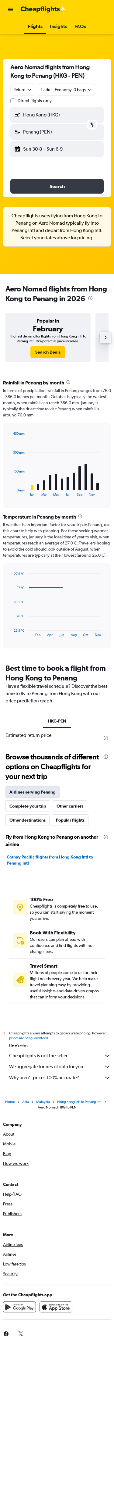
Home (10, 1102)
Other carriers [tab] (70, 806)
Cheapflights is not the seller (60, 1055)
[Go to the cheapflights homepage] (43, 9)
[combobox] (22, 90)
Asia (25, 1102)
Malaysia (43, 1102)
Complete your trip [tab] (27, 806)
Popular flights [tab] (70, 820)
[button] (10, 9)
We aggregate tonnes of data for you (60, 1066)
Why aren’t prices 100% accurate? (60, 1077)
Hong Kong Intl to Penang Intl (79, 1102)
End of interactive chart (10, 491)
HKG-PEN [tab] (57, 721)
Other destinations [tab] (27, 820)
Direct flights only (35, 100)
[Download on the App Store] (56, 1306)
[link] (47, 352)
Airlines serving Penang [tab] (32, 792)
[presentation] (90, 298)
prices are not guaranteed (28, 1038)
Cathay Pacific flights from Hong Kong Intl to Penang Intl (50, 860)
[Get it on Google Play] (19, 1306)
